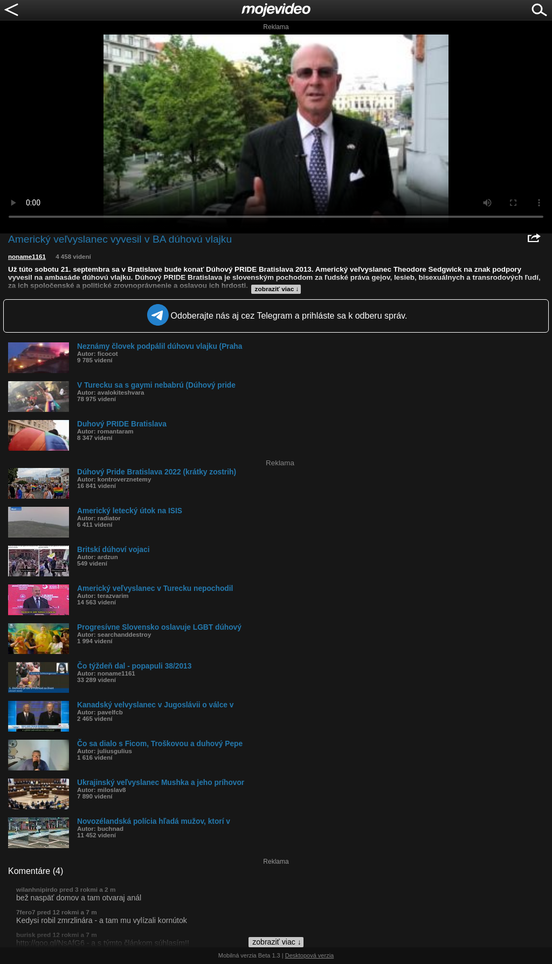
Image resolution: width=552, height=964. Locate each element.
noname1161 (27, 256)
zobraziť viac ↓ (277, 289)
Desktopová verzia (309, 955)
